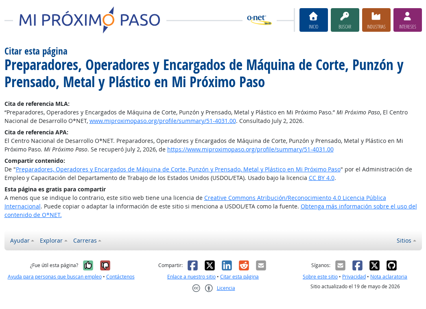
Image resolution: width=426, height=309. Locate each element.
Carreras (85, 240)
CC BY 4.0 (321, 178)
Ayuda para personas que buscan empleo (55, 276)
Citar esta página (239, 276)
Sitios (404, 240)
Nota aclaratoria (388, 276)
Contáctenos (120, 276)
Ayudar (20, 240)
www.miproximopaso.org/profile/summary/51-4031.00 (163, 121)
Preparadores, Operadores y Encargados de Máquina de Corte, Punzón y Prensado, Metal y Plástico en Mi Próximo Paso (178, 169)
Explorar (51, 240)
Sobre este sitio (320, 276)
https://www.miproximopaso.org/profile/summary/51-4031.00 (250, 149)
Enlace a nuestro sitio (191, 276)
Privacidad (354, 276)
